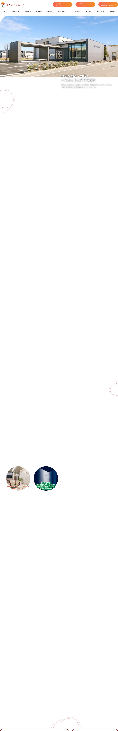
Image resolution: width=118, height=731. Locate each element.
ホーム (5, 11)
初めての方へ (16, 11)
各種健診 (49, 11)
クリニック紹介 (76, 11)
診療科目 (28, 11)
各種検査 (39, 11)
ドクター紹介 (62, 11)
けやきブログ (100, 11)
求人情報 (88, 11)
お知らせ (112, 11)
